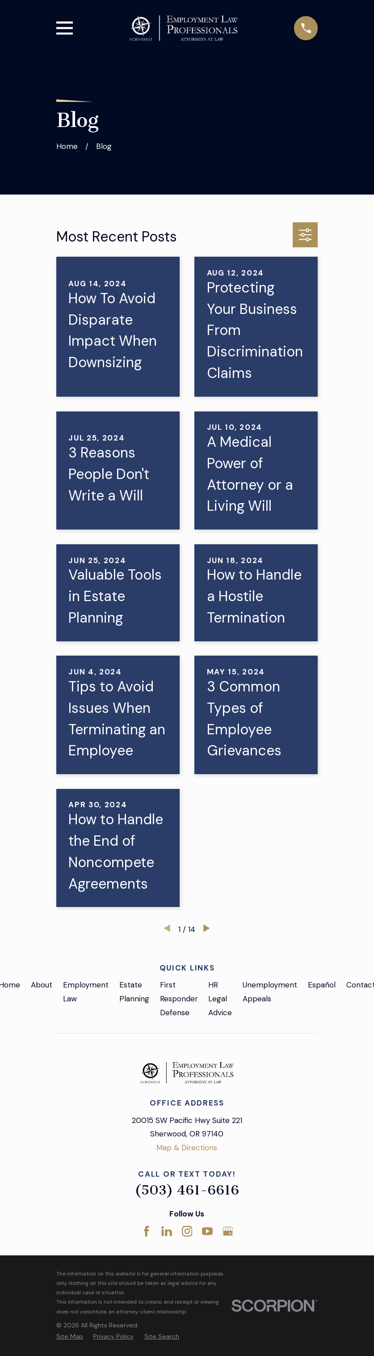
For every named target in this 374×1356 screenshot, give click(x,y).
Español (322, 985)
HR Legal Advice (220, 998)
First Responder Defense (179, 998)
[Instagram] (187, 1231)
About (41, 985)
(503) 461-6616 (186, 1190)
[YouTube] (207, 1231)
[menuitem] (69, 1337)
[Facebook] (146, 1231)
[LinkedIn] (166, 1231)
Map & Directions (186, 1148)
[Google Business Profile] (228, 1231)
